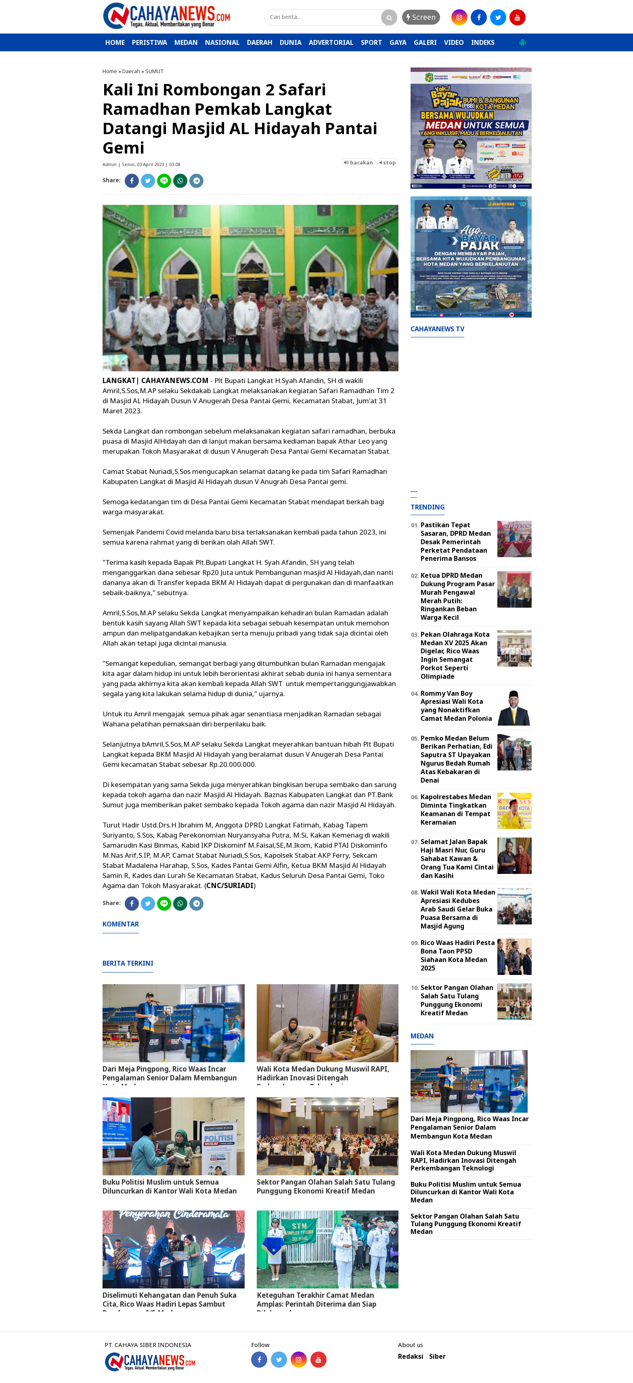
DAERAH (259, 42)
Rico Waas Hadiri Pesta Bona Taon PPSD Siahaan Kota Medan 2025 (458, 955)
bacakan (358, 162)
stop (387, 162)
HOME (115, 42)
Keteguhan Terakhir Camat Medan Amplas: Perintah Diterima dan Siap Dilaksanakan (316, 1304)
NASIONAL (222, 42)
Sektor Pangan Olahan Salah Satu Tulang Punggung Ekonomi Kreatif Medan (326, 1186)
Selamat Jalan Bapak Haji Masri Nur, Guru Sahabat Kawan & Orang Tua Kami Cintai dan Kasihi (457, 858)
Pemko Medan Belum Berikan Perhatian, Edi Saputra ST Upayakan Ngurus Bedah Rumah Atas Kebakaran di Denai (457, 759)
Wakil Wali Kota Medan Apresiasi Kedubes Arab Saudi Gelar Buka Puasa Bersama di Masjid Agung (458, 909)
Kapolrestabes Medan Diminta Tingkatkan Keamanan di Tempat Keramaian (456, 809)
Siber (437, 1356)
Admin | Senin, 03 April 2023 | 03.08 (141, 164)
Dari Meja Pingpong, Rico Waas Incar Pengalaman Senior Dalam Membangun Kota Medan (170, 1077)
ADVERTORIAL (331, 42)
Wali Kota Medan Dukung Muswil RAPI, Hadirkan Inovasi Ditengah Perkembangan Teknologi (323, 1077)
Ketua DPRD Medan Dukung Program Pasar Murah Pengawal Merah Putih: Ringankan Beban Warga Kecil (458, 596)
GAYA (398, 42)
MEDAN (186, 42)
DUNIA (291, 42)
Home (110, 71)
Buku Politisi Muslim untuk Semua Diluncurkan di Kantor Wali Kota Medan (170, 1186)
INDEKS (483, 42)
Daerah (131, 71)
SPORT (371, 42)
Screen (421, 17)
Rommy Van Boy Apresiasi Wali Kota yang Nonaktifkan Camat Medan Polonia (456, 706)
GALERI (425, 42)
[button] (522, 39)
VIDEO (454, 42)
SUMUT (154, 71)
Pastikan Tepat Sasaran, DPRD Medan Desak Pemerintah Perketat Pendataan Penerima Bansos (456, 541)
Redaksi (410, 1356)
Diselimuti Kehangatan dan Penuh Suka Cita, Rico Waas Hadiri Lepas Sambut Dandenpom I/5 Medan (170, 1304)
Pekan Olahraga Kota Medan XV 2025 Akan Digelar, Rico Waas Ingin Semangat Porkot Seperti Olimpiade (455, 655)
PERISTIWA (149, 42)
